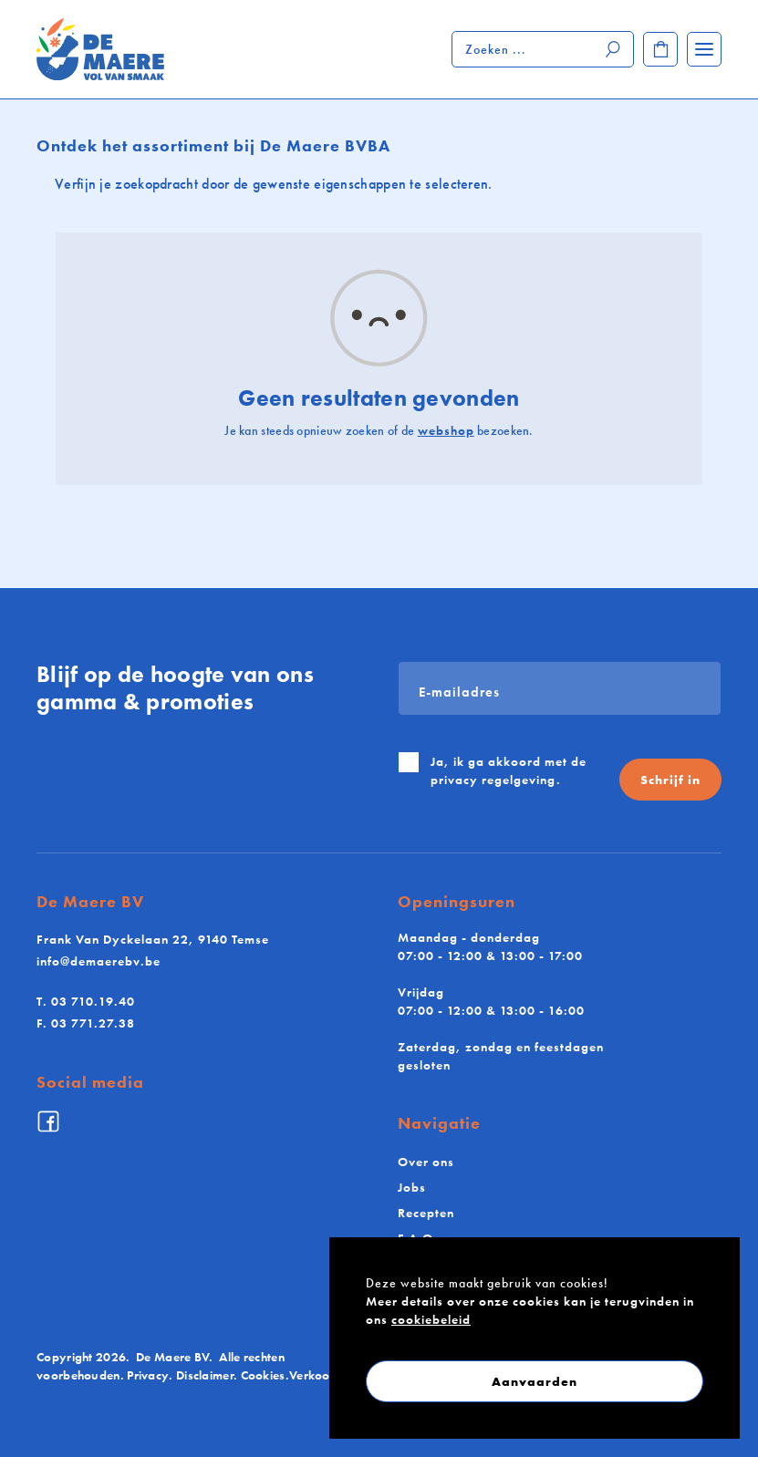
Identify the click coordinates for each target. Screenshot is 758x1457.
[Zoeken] (614, 49)
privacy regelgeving (493, 779)
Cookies (263, 1375)
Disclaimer (205, 1375)
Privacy (148, 1375)
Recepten (426, 1212)
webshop (446, 430)
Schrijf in (670, 779)
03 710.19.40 (85, 1001)
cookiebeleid (431, 1319)
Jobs (412, 1187)
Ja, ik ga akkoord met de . (509, 770)
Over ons (426, 1161)
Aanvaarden (534, 1381)
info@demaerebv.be (98, 961)
